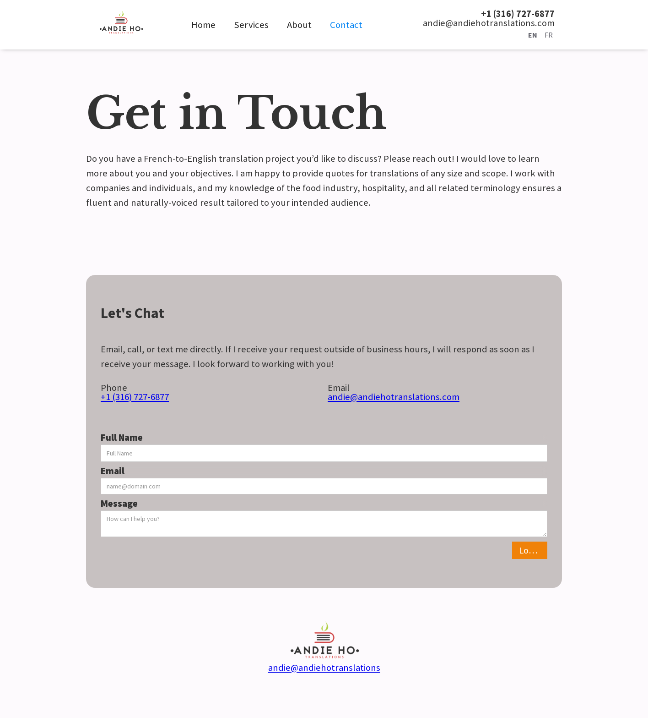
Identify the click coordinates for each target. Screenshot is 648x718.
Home (203, 25)
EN (532, 34)
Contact (346, 25)
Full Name (122, 437)
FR (549, 34)
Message (119, 503)
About (299, 25)
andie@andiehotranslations (324, 668)
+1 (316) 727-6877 (135, 397)
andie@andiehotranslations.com (393, 397)
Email (112, 471)
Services (251, 25)
